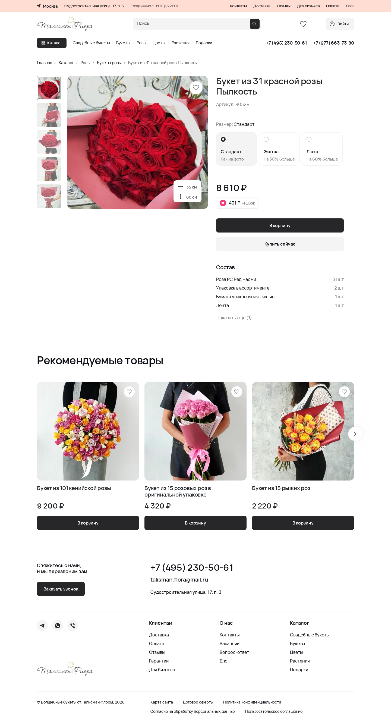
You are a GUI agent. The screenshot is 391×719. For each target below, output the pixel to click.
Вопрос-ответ (234, 652)
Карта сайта (161, 702)
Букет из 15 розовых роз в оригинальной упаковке (177, 491)
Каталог (51, 42)
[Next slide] (355, 434)
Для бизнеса (308, 6)
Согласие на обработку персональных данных (192, 711)
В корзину (280, 225)
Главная (44, 62)
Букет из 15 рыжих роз (281, 488)
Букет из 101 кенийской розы (74, 488)
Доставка (261, 6)
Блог (350, 6)
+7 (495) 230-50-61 (286, 43)
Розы (141, 43)
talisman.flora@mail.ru (179, 579)
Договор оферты (198, 702)
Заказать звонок (60, 589)
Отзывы (284, 6)
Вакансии (229, 643)
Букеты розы (109, 62)
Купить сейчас (279, 244)
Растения (181, 43)
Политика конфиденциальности (252, 702)
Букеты (123, 43)
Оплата (332, 6)
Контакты (238, 6)
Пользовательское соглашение (273, 711)
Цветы (159, 43)
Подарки (204, 43)
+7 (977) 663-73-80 (333, 43)
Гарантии (159, 661)
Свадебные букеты (91, 43)
